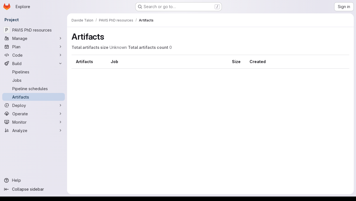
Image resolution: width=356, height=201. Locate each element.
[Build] (33, 63)
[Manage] (33, 38)
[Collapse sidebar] (33, 189)
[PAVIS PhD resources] (33, 30)
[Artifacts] (33, 97)
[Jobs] (33, 80)
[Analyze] (33, 130)
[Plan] (33, 47)
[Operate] (33, 114)
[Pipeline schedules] (33, 88)
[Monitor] (33, 122)
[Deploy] (33, 105)
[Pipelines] (33, 72)
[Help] (33, 180)
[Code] (33, 55)
